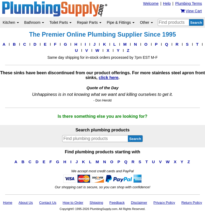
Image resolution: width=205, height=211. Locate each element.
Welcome (151, 3)
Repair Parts (89, 22)
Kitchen (11, 22)
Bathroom (34, 22)
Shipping (96, 203)
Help (167, 3)
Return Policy (191, 203)
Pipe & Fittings (121, 22)
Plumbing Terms (188, 3)
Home (7, 203)
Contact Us (47, 203)
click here (109, 77)
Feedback (117, 203)
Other (146, 22)
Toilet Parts (60, 22)
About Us (26, 203)
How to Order (73, 203)
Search (196, 23)
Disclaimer (139, 203)
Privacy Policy (164, 203)
